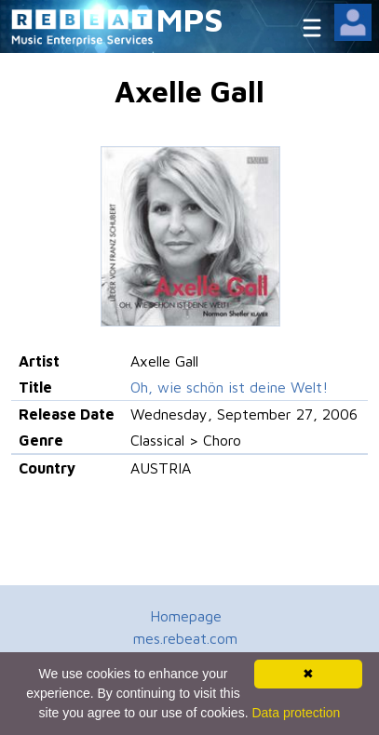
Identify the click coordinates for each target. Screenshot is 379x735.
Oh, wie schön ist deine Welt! (229, 387)
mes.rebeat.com (185, 638)
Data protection (295, 712)
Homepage (186, 616)
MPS (189, 19)
